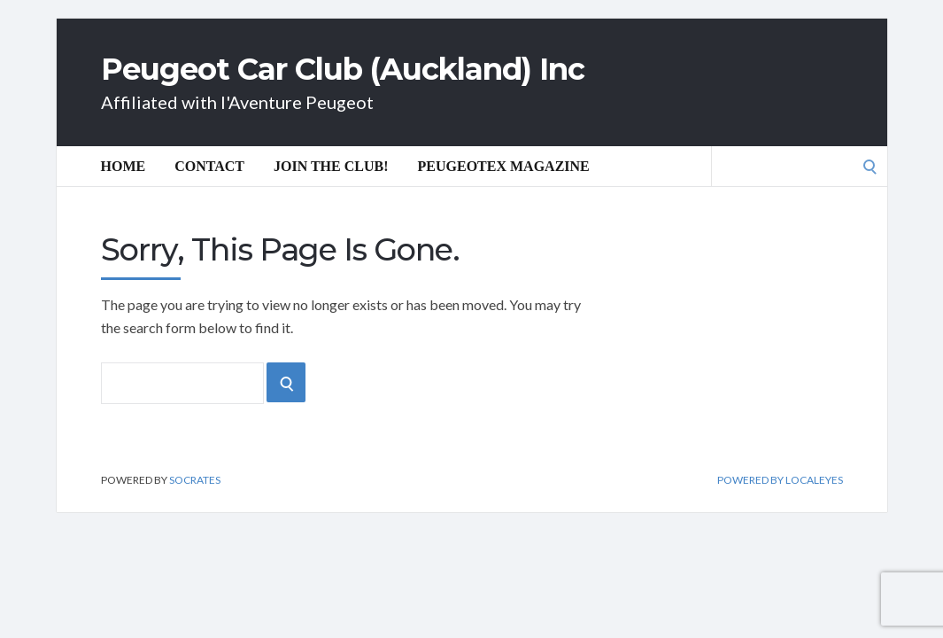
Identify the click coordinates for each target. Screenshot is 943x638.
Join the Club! (331, 166)
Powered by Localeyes (780, 480)
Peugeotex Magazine (504, 166)
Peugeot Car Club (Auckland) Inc (342, 69)
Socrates (194, 479)
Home (123, 166)
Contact (209, 166)
